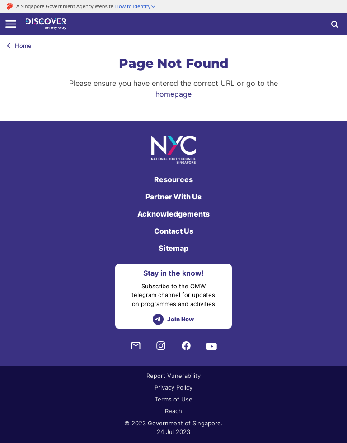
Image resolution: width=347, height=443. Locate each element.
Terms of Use (173, 399)
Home (19, 45)
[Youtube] (211, 346)
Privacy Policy (173, 387)
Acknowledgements (173, 213)
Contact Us (173, 231)
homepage (173, 94)
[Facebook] (186, 346)
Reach (173, 411)
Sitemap (173, 248)
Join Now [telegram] (173, 319)
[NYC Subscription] (135, 346)
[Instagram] (160, 346)
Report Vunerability (173, 375)
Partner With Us (173, 196)
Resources (173, 179)
